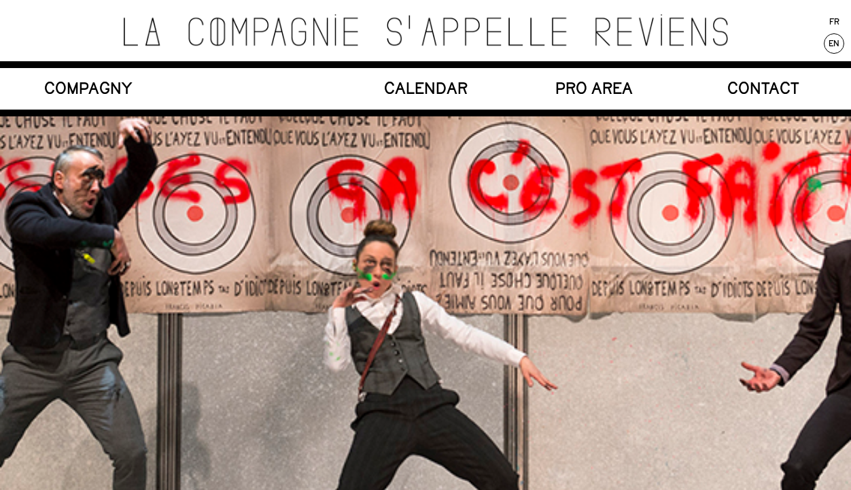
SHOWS (257, 88)
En (834, 43)
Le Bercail (96, 185)
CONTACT (763, 88)
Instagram (406, 185)
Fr (834, 22)
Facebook (557, 185)
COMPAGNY (88, 88)
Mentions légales (731, 185)
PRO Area (594, 88)
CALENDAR (426, 88)
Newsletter (250, 185)
